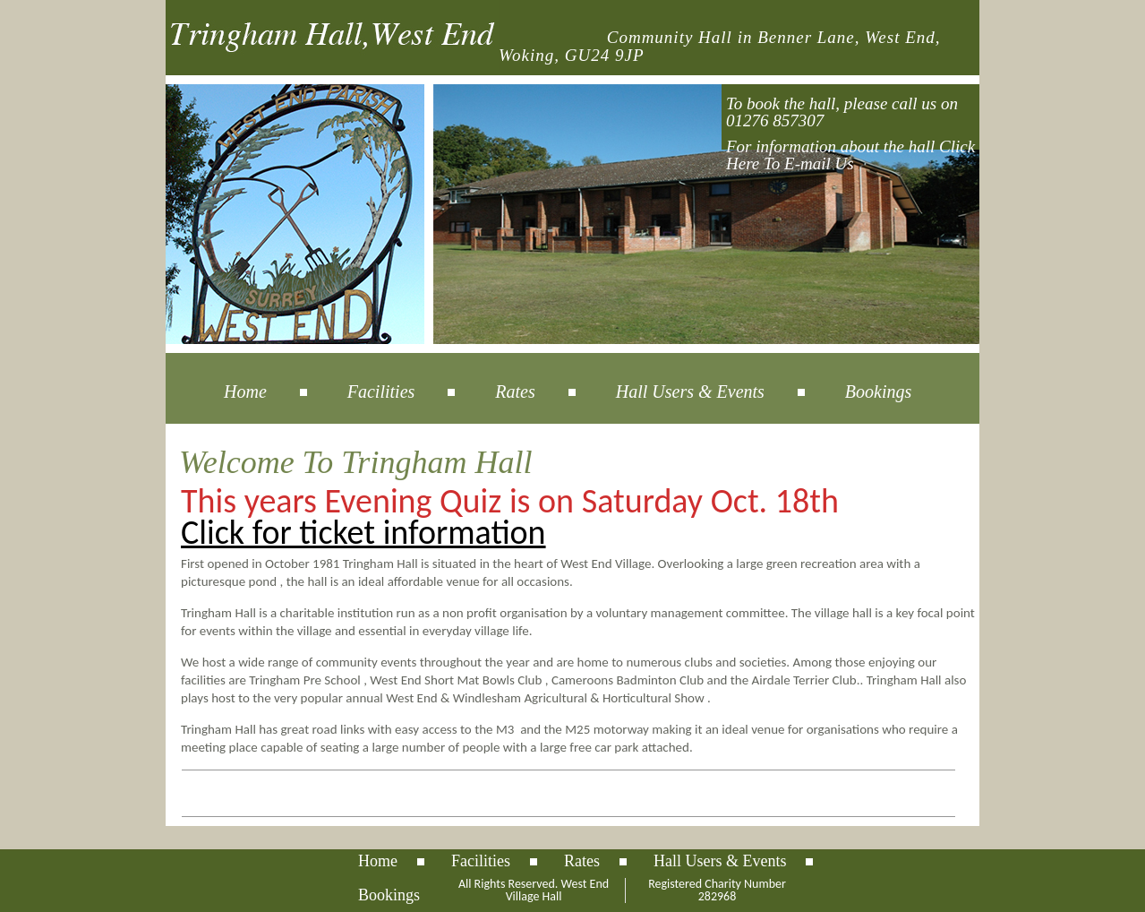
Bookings (878, 391)
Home (245, 391)
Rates (514, 391)
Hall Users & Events (690, 391)
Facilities (381, 391)
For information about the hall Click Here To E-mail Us (850, 155)
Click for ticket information (363, 532)
